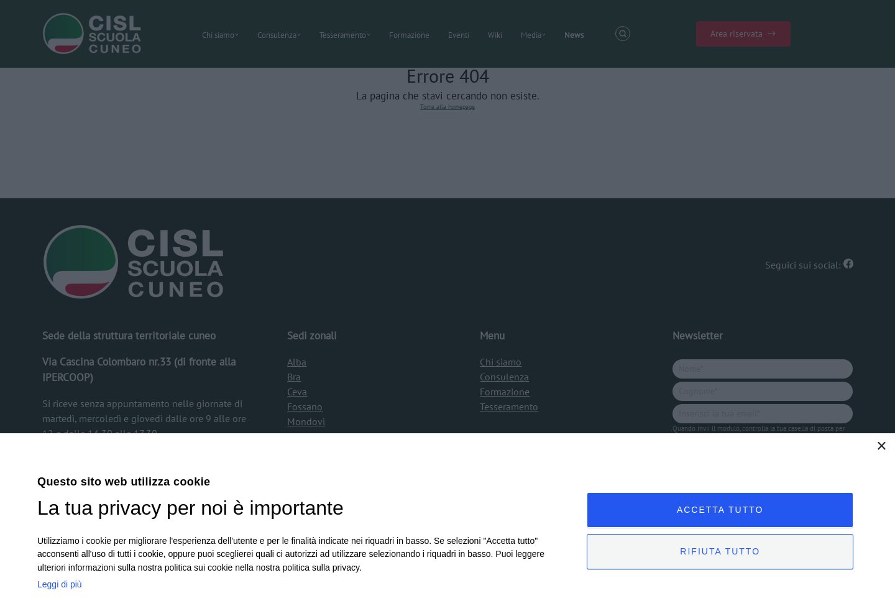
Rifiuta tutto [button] (720, 551)
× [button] (881, 446)
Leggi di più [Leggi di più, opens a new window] (59, 584)
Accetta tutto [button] (720, 510)
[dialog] (447, 524)
